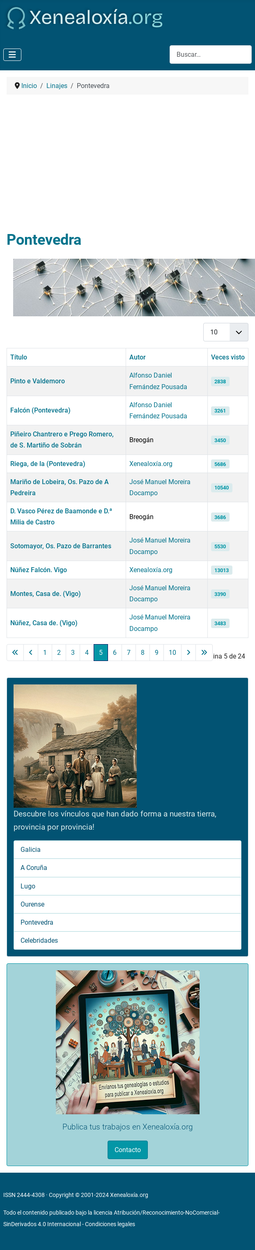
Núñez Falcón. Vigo (38, 570)
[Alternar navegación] (12, 55)
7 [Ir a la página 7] (129, 652)
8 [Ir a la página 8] (143, 652)
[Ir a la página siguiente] (188, 652)
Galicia (31, 849)
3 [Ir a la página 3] (73, 652)
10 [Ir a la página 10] (172, 652)
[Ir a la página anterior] (30, 652)
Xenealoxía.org (150, 464)
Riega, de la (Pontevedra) (47, 464)
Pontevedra (37, 922)
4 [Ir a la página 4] (87, 652)
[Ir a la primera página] (15, 652)
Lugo (28, 886)
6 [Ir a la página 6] (115, 652)
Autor (137, 357)
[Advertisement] (127, 162)
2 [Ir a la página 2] (59, 652)
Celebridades (39, 940)
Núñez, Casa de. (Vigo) (44, 623)
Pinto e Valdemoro (37, 381)
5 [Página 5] (101, 652)
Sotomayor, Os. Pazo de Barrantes (60, 546)
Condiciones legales (110, 1224)
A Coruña (34, 868)
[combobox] (211, 54)
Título (18, 357)
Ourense (32, 904)
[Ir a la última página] (204, 652)
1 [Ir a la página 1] (45, 652)
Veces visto (228, 357)
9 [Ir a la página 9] (157, 652)
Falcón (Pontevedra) (40, 410)
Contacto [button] (128, 1150)
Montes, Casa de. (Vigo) (45, 594)
